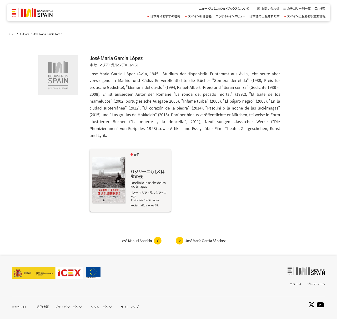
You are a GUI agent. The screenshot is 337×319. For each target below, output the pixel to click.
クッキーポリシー (103, 306)
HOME (11, 34)
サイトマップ (130, 306)
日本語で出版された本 (264, 16)
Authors (24, 34)
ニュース (296, 284)
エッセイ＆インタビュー (231, 16)
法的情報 (43, 306)
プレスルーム (316, 284)
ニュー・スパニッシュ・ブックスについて (224, 8)
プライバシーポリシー (70, 306)
